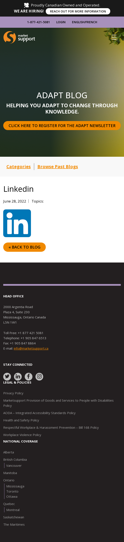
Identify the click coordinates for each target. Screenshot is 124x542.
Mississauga (15, 486)
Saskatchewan (13, 517)
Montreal (13, 510)
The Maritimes (14, 524)
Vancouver (14, 465)
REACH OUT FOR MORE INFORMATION (78, 11)
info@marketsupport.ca (31, 348)
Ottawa (11, 496)
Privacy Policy (13, 393)
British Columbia (15, 459)
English (78, 22)
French (91, 22)
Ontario (8, 480)
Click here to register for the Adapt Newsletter (62, 125)
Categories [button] (18, 166)
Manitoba (10, 473)
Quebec (9, 504)
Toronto (12, 491)
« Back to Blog (24, 247)
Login (61, 22)
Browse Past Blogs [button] (57, 166)
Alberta (8, 452)
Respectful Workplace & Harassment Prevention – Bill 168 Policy (51, 427)
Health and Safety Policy (21, 420)
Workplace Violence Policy (22, 435)
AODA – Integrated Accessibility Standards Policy (39, 413)
